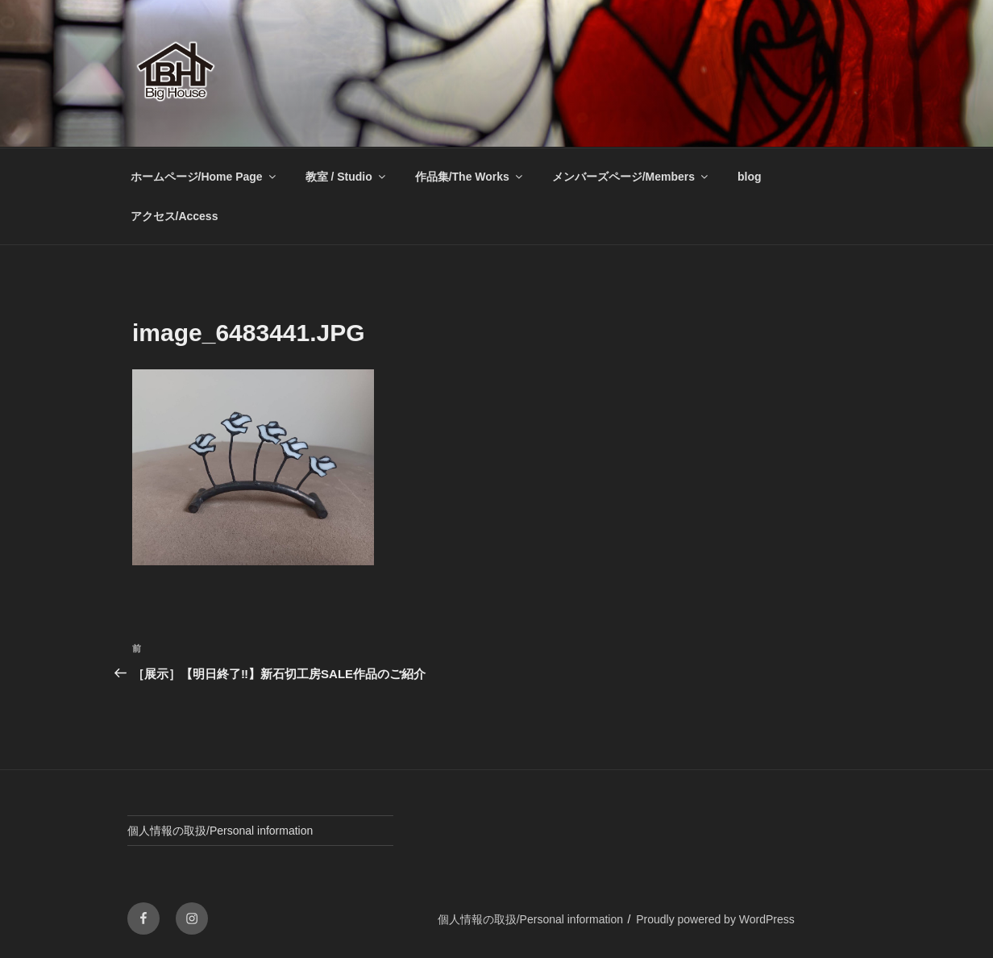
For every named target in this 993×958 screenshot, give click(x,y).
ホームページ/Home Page (204, 176)
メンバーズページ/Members (631, 176)
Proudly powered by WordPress (715, 919)
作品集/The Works (470, 176)
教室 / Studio (346, 176)
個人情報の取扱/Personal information (220, 830)
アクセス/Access (174, 216)
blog (749, 176)
